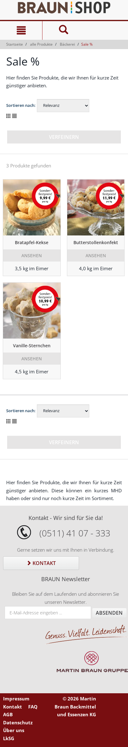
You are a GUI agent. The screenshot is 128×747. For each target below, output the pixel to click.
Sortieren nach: (21, 105)
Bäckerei (67, 44)
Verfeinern (64, 137)
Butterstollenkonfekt (95, 242)
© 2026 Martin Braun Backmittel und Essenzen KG (75, 706)
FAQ (33, 707)
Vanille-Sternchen (32, 345)
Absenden (109, 612)
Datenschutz (18, 722)
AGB (8, 714)
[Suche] (63, 30)
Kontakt (41, 563)
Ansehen (31, 255)
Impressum (16, 698)
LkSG (8, 738)
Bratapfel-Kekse (31, 242)
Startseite (14, 44)
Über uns (13, 730)
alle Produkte (41, 44)
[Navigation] (21, 30)
